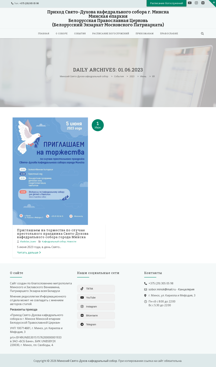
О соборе (62, 33)
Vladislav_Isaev (28, 241)
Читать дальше (29, 252)
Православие (169, 33)
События (80, 33)
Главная (43, 33)
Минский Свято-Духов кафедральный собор (87, 361)
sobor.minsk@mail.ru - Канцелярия (171, 289)
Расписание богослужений (110, 33)
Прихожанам (145, 33)
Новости (71, 241)
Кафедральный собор (54, 241)
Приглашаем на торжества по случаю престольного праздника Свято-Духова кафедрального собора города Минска (52, 233)
